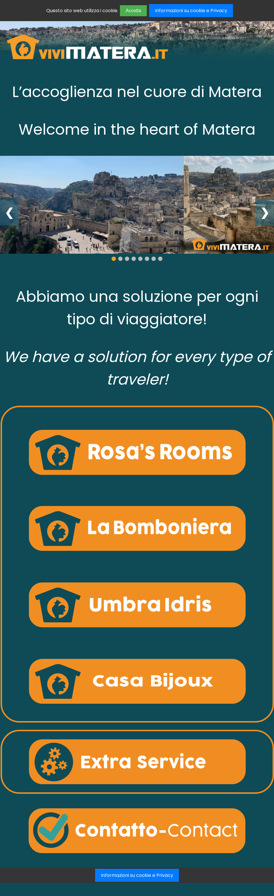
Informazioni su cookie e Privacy (191, 10)
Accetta (133, 10)
